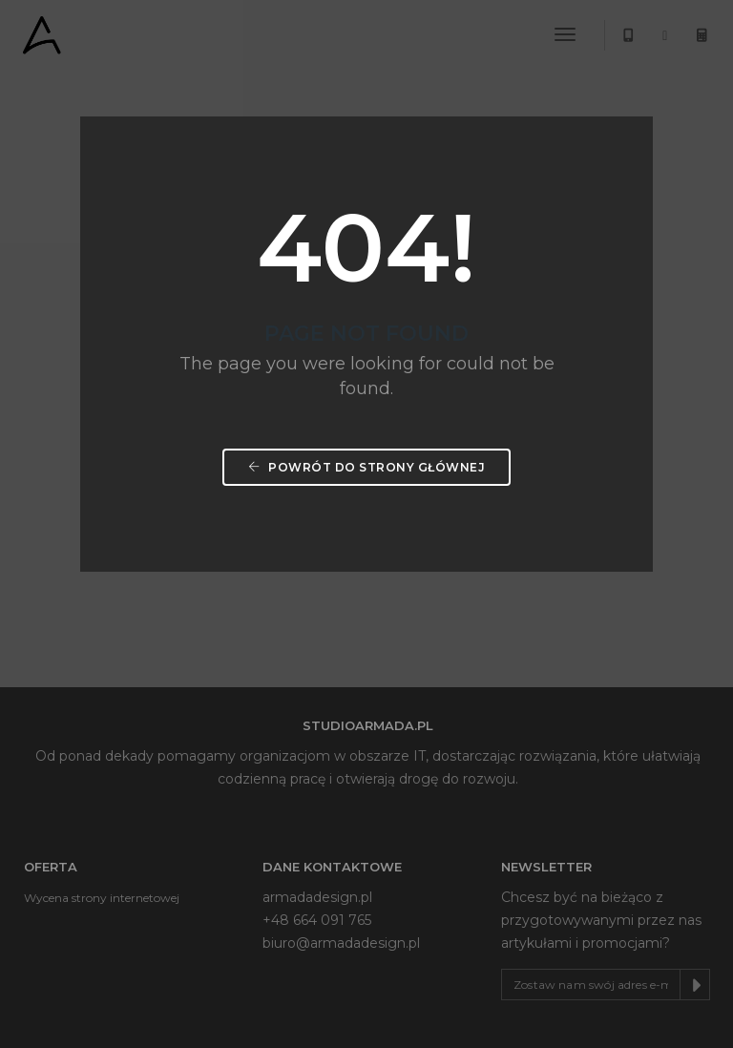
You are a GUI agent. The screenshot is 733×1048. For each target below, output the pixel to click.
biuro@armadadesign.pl (341, 943)
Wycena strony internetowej (101, 898)
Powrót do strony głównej (366, 467)
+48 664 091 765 (316, 920)
